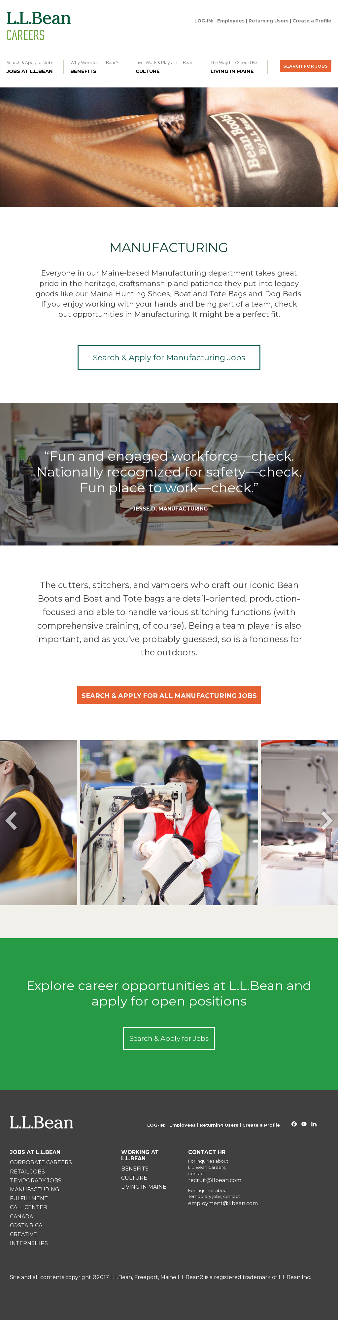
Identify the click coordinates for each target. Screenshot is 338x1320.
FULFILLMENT (29, 1198)
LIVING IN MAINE (143, 1187)
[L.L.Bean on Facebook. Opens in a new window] (294, 1124)
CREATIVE (23, 1234)
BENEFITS (135, 1169)
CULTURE (134, 1178)
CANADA (21, 1216)
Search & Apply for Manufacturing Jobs (169, 357)
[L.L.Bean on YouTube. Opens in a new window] (304, 1124)
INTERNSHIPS (29, 1243)
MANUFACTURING (34, 1189)
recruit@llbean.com (214, 1180)
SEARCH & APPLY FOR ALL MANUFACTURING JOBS (169, 696)
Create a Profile (311, 20)
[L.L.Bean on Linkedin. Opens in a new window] (314, 1124)
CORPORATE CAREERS (41, 1162)
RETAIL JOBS (27, 1172)
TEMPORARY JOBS (35, 1180)
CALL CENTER (28, 1207)
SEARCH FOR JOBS (305, 66)
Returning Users (268, 20)
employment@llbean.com (223, 1203)
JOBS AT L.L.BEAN (35, 1152)
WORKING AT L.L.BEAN (140, 1155)
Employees (231, 20)
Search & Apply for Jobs (169, 1038)
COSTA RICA (26, 1225)
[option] (169, 822)
